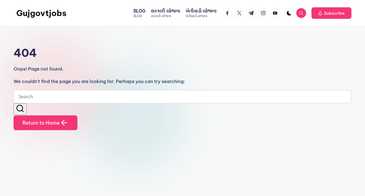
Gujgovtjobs (41, 13)
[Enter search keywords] (182, 96)
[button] (331, 13)
